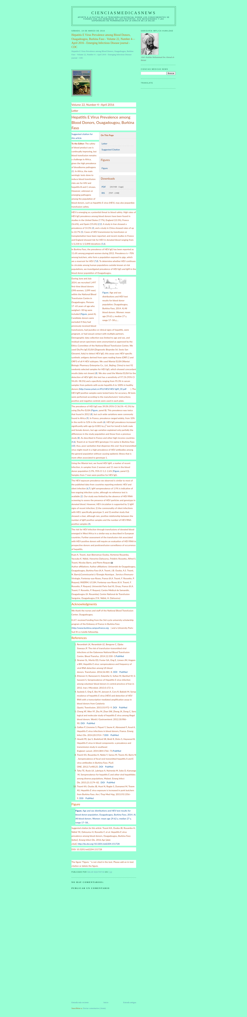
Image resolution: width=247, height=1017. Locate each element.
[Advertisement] (95, 979)
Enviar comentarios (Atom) (94, 1008)
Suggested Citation (111, 149)
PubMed (120, 656)
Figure (105, 168)
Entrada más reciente (80, 1002)
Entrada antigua (129, 1002)
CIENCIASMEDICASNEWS (123, 13)
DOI (115, 672)
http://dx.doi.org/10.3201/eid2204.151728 (99, 843)
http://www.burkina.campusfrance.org (90, 628)
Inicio (105, 1002)
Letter (104, 143)
